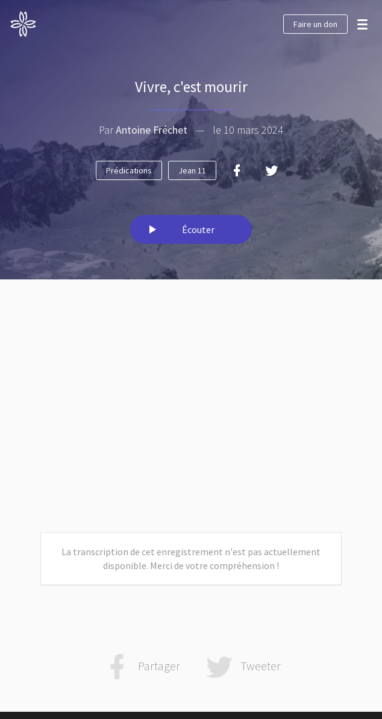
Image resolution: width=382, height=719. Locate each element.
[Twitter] (271, 170)
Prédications (128, 170)
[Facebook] (236, 170)
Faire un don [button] (315, 24)
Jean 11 (192, 170)
